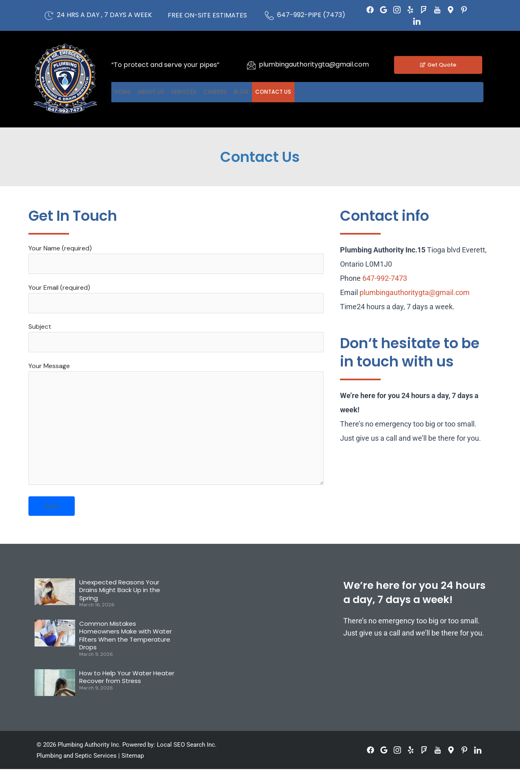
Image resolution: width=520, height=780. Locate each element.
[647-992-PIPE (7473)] (269, 15)
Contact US (339, 92)
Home (128, 92)
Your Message (176, 432)
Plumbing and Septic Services (77, 766)
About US (168, 92)
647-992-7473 (384, 278)
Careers (256, 92)
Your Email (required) (176, 300)
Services (213, 92)
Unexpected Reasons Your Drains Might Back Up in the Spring (119, 600)
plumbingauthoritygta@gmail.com (314, 64)
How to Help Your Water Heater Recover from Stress (126, 687)
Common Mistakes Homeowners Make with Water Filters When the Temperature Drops (125, 646)
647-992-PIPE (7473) (311, 14)
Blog (294, 92)
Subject (176, 340)
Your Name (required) (176, 259)
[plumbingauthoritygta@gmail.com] (251, 64)
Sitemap (132, 766)
